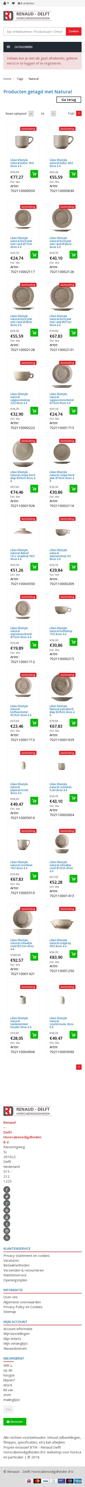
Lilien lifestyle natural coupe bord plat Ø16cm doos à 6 (62, 476)
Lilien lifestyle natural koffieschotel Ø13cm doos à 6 (21, 710)
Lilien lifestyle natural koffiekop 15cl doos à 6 (61, 631)
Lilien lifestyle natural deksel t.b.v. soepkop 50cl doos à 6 (22, 554)
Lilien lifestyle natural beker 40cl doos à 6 (61, 163)
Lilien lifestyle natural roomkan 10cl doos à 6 (21, 865)
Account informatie (17, 1328)
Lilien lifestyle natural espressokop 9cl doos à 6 (60, 554)
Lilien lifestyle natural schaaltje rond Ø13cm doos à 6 (61, 866)
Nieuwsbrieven (15, 1348)
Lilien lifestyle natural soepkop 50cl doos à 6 (60, 943)
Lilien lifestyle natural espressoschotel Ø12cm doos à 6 (21, 632)
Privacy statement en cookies (26, 1255)
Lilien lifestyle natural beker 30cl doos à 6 (22, 163)
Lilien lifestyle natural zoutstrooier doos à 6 (62, 1022)
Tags (20, 79)
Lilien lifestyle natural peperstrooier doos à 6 (19, 788)
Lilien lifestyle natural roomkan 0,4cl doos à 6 (61, 787)
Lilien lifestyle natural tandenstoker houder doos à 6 (21, 1022)
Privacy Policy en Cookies (23, 1306)
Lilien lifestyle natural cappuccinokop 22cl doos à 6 (20, 398)
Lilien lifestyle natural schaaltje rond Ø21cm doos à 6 (22, 944)
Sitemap (9, 1311)
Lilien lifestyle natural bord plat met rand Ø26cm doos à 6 (60, 242)
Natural (34, 79)
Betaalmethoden (16, 1265)
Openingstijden (15, 1280)
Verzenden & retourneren (23, 1270)
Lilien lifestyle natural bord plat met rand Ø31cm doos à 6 (60, 320)
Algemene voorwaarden (22, 1302)
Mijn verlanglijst (15, 1343)
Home (7, 79)
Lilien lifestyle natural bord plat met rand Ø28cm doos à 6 (21, 320)
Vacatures (11, 1260)
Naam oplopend (16, 114)
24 (42, 114)
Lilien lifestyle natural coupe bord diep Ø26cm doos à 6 (22, 476)
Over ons (10, 1297)
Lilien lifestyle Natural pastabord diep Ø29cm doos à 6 (62, 710)
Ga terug (68, 99)
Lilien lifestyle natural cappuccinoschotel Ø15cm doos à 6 (62, 398)
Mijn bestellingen (16, 1333)
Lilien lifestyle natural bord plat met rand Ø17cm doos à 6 (21, 242)
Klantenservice (15, 1275)
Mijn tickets (12, 1338)
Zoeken (74, 31)
